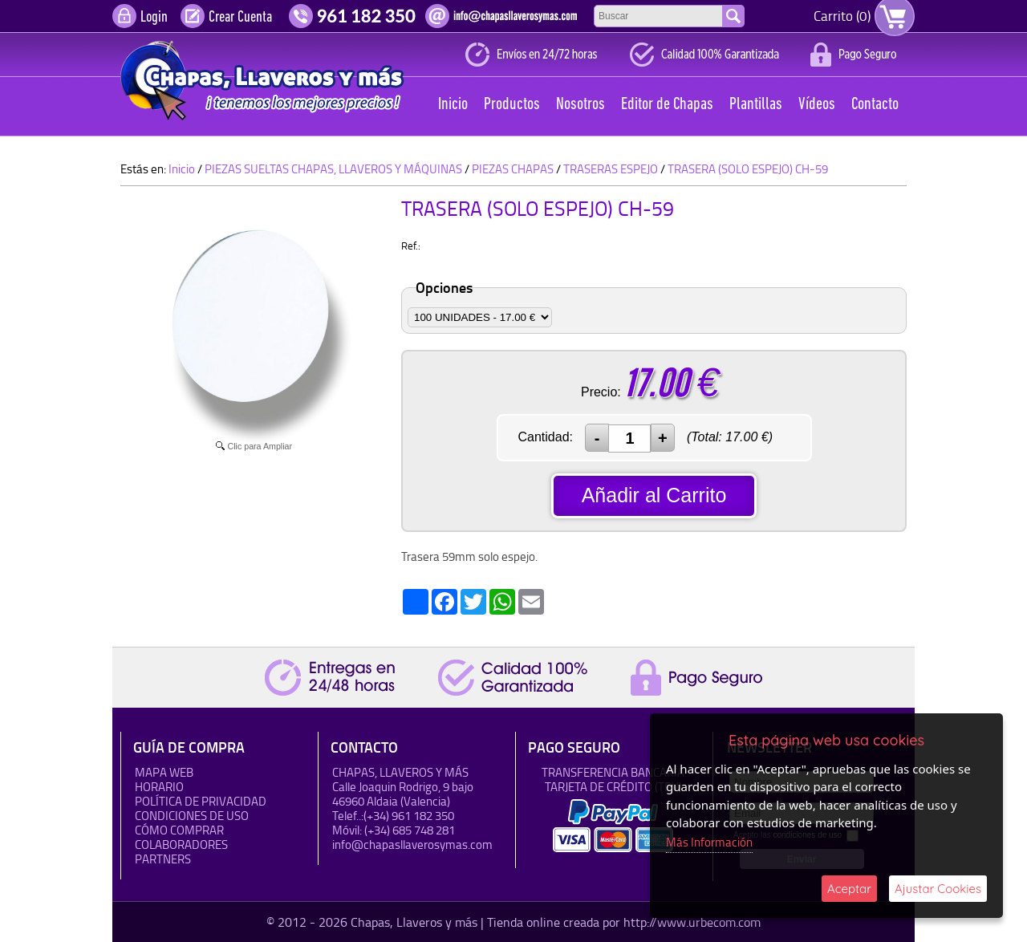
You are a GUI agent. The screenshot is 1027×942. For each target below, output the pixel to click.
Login (154, 18)
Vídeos (816, 104)
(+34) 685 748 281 (409, 830)
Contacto (875, 104)
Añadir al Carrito (654, 495)
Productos (512, 104)
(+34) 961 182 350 (408, 815)
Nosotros (580, 104)
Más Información (709, 842)
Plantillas (755, 104)
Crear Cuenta (240, 18)
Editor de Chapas (667, 104)
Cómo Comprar (179, 830)
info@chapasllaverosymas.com (412, 844)
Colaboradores (181, 844)
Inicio (453, 104)
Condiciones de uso (192, 815)
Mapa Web (164, 772)
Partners (163, 859)
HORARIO (159, 786)
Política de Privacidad (200, 801)
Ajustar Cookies (938, 888)
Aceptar (849, 888)
